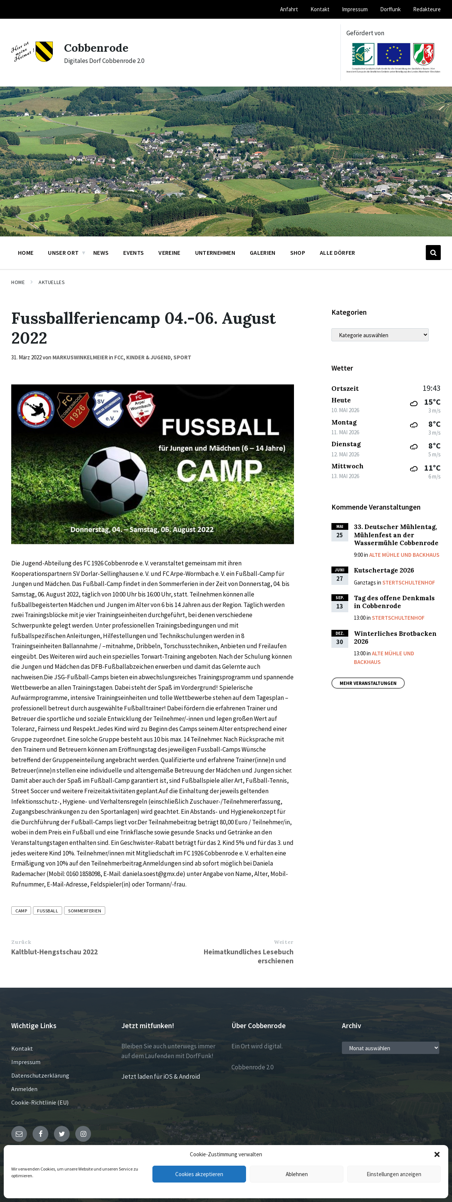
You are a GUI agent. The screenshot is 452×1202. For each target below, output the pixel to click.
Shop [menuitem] (297, 252)
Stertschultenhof (408, 582)
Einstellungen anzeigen (394, 1174)
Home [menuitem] (25, 252)
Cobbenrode (96, 47)
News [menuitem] (101, 252)
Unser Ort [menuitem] (63, 252)
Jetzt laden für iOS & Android (160, 1076)
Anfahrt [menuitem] (289, 9)
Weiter (283, 942)
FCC (119, 357)
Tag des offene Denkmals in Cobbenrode (394, 602)
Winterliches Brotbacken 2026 (395, 637)
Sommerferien (84, 910)
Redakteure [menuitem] (427, 9)
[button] (437, 1154)
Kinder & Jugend (148, 357)
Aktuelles (52, 282)
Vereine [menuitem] (169, 252)
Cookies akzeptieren (199, 1174)
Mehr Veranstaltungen (368, 683)
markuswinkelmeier (80, 357)
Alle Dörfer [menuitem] (337, 252)
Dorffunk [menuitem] (390, 9)
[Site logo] (32, 59)
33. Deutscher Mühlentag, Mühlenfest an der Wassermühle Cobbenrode (396, 535)
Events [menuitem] (133, 252)
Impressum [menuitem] (355, 9)
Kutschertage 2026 (384, 570)
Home (18, 282)
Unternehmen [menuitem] (215, 252)
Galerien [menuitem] (263, 252)
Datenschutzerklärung (40, 1075)
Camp (21, 910)
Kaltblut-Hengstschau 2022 (54, 951)
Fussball (47, 910)
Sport (182, 357)
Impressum (25, 1062)
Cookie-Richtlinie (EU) (40, 1102)
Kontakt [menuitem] (320, 9)
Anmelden (24, 1089)
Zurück (21, 942)
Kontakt (22, 1048)
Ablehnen (297, 1174)
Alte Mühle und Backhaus (404, 554)
